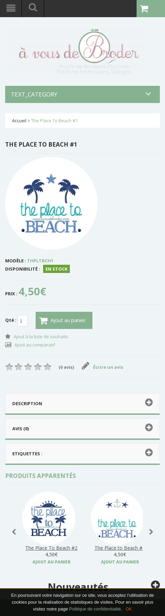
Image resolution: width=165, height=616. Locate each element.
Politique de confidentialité (95, 609)
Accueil (19, 120)
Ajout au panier (62, 320)
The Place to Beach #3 (119, 548)
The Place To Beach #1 (54, 120)
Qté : (16, 321)
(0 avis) (66, 367)
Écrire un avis (102, 367)
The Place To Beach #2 (51, 548)
